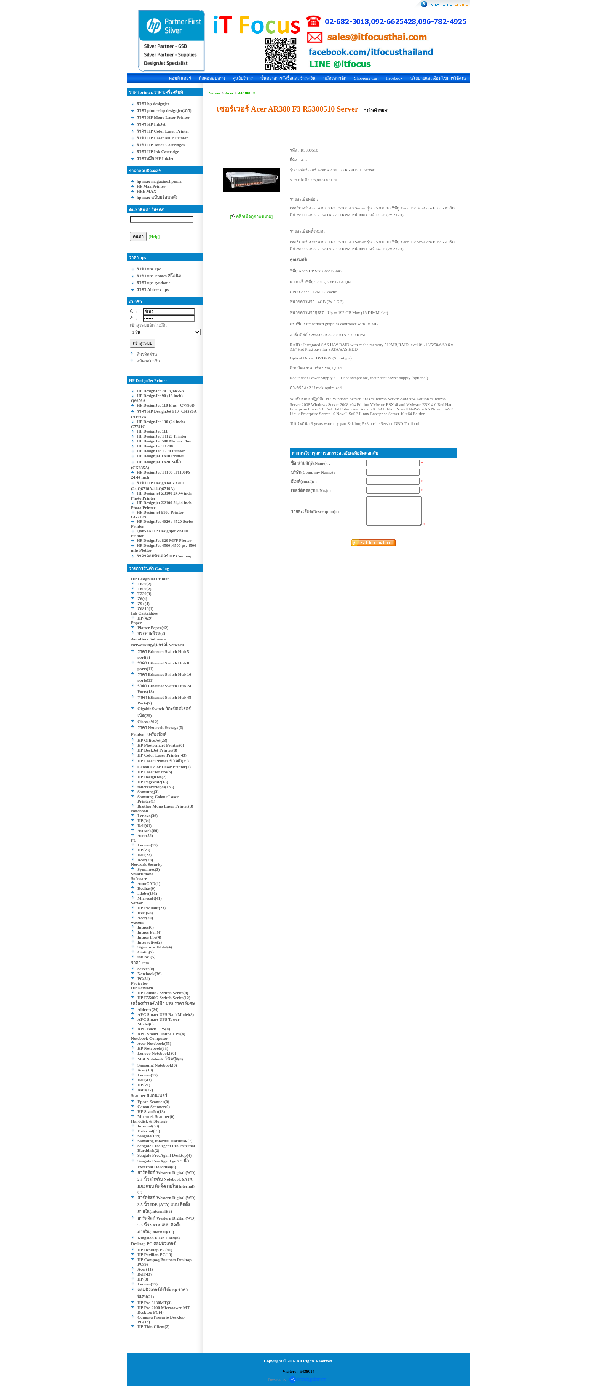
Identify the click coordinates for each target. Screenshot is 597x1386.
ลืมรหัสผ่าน (147, 354)
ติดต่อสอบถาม (212, 78)
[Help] (154, 236)
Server (215, 93)
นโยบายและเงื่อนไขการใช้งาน (438, 78)
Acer (229, 93)
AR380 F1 (247, 93)
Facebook (394, 78)
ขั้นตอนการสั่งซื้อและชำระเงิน (288, 78)
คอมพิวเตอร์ (180, 78)
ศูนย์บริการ (243, 78)
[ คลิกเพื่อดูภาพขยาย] (251, 216)
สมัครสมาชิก (334, 78)
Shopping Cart (366, 78)
